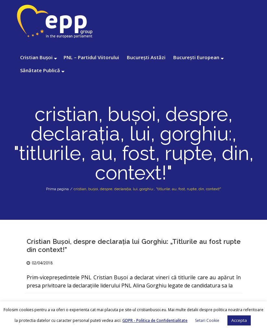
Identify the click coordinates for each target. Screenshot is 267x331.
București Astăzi (146, 57)
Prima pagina (57, 189)
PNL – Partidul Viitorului (91, 57)
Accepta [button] (239, 320)
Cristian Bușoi (36, 57)
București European (196, 57)
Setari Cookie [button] (207, 320)
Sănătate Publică (40, 70)
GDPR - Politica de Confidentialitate (155, 320)
